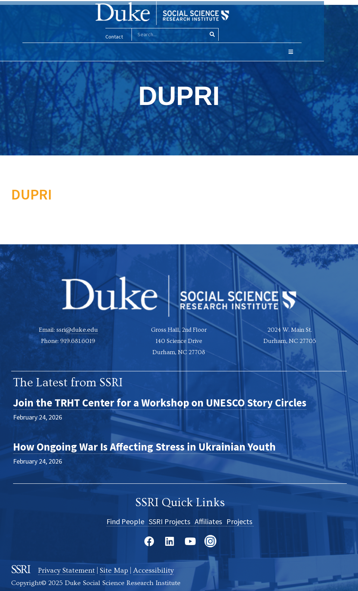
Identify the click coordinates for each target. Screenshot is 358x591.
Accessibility (155, 569)
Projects (240, 521)
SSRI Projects (172, 521)
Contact (131, 36)
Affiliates (210, 521)
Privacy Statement (67, 569)
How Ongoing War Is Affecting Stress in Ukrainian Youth (159, 446)
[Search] (229, 34)
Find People (128, 521)
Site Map (115, 569)
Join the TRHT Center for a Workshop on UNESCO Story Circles (174, 401)
